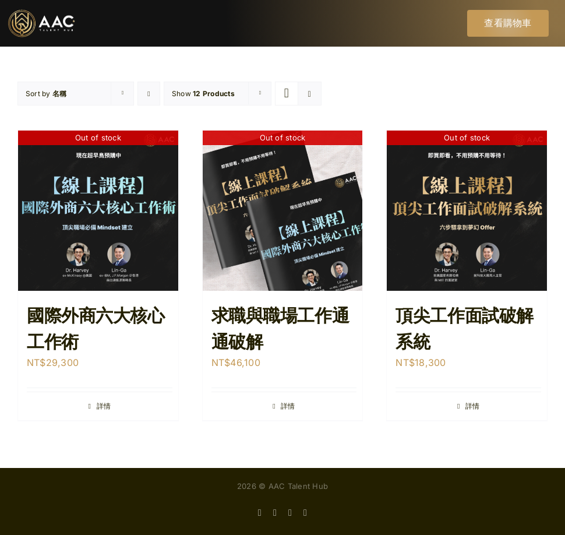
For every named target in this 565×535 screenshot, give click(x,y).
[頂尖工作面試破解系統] (467, 211)
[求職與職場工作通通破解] (283, 211)
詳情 (104, 406)
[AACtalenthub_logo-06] (41, 14)
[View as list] (309, 93)
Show (203, 93)
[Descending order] (148, 93)
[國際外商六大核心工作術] (98, 211)
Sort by (46, 93)
